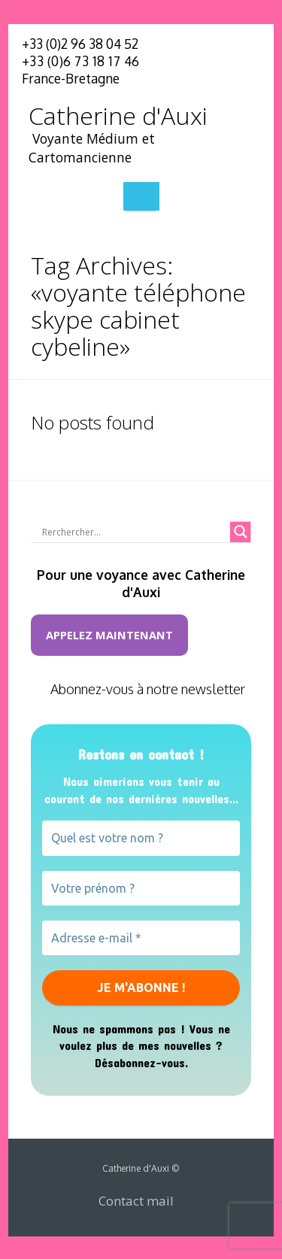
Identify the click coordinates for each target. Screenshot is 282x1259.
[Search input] (134, 531)
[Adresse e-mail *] (141, 938)
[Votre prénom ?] (141, 888)
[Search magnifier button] (240, 531)
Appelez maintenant (109, 634)
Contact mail (136, 1200)
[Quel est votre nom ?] (141, 838)
